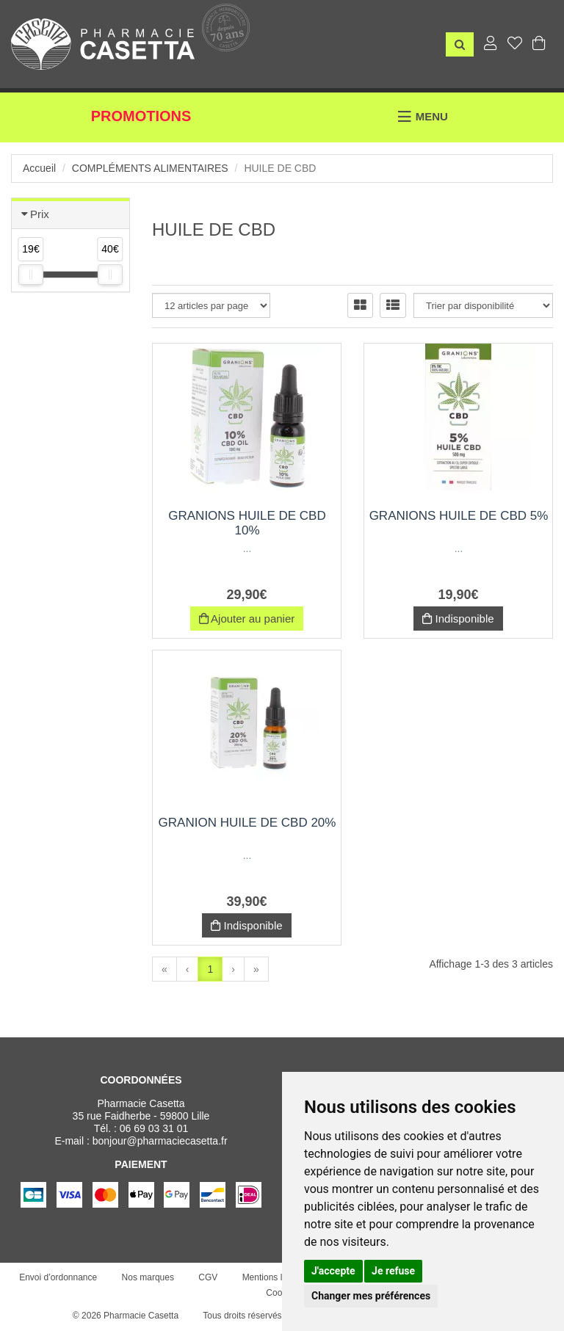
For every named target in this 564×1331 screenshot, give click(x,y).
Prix (39, 214)
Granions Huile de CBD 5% (459, 516)
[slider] (30, 274)
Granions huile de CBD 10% (246, 523)
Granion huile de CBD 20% (247, 823)
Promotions (141, 116)
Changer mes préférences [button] (370, 1296)
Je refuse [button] (393, 1271)
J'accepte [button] (333, 1271)
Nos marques (148, 1277)
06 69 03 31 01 (154, 1128)
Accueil (39, 168)
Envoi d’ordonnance (58, 1277)
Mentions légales (275, 1277)
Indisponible (458, 618)
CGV (207, 1277)
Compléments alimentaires (150, 168)
